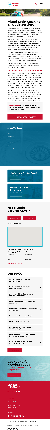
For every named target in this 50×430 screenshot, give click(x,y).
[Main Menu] (41, 4)
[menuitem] (25, 133)
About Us (9, 409)
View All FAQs (14, 350)
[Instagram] (20, 416)
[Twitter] (11, 416)
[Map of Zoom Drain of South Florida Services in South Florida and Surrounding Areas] (25, 237)
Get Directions (12, 401)
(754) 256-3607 (14, 218)
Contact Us (10, 412)
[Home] (13, 4)
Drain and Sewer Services (13, 405)
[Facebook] (8, 416)
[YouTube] (14, 416)
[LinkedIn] (23, 416)
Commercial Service (12, 407)
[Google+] (17, 416)
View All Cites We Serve (14, 263)
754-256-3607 (13, 392)
